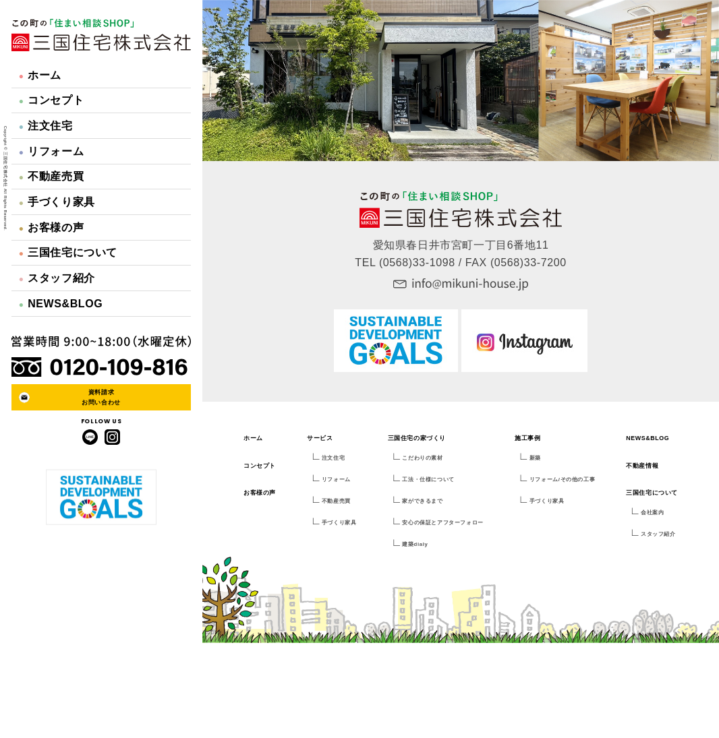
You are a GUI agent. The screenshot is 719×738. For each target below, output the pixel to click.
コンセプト (51, 100)
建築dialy (415, 544)
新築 (535, 458)
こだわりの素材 (422, 458)
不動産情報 (642, 465)
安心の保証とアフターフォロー (442, 523)
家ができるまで (422, 501)
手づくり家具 (57, 202)
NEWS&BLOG (61, 303)
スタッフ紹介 (57, 278)
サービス (320, 438)
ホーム (40, 75)
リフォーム (51, 151)
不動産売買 (51, 176)
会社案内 (652, 513)
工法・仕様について (428, 479)
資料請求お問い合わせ (101, 397)
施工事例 (527, 438)
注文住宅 (46, 125)
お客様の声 (51, 227)
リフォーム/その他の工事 (562, 479)
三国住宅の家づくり (417, 438)
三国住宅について (68, 252)
